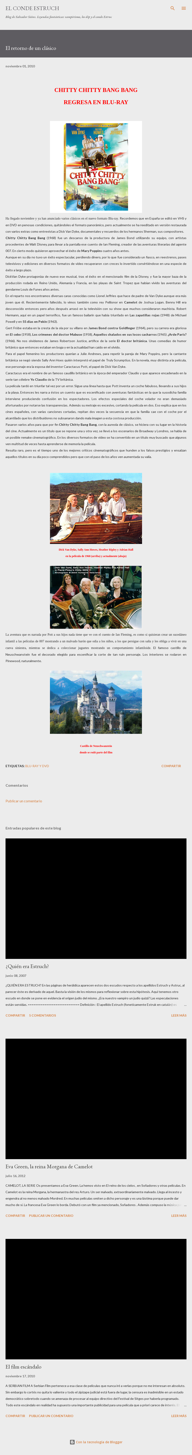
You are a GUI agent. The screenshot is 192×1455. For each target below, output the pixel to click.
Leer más (178, 1015)
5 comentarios (42, 1015)
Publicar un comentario (24, 801)
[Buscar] (172, 8)
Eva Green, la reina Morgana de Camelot (49, 1166)
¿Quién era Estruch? (27, 966)
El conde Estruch (32, 8)
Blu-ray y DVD (37, 766)
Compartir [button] (171, 766)
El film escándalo (23, 1366)
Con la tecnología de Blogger (96, 1442)
